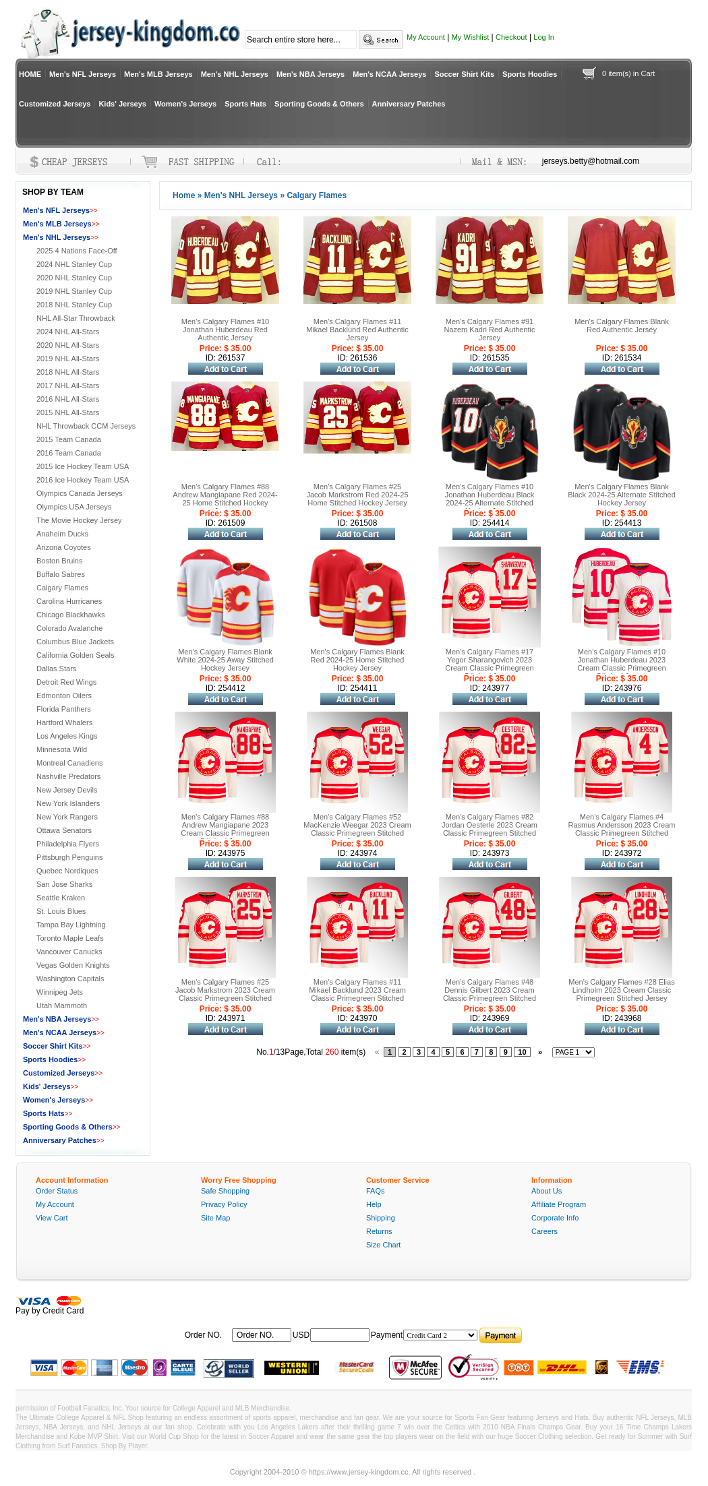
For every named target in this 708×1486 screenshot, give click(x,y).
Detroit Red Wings (66, 682)
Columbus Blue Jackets (75, 642)
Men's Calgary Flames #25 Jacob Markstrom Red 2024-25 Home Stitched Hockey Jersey (357, 495)
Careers (544, 1231)
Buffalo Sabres (60, 574)
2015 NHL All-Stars (67, 412)
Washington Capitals (70, 978)
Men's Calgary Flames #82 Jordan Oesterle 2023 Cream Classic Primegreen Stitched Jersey (489, 829)
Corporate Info (555, 1218)
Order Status (57, 1191)
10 (522, 1052)
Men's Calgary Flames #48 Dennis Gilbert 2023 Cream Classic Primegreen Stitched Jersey (489, 994)
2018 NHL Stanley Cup (74, 305)
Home (184, 195)
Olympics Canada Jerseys (79, 493)
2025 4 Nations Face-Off (76, 251)
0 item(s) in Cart (628, 73)
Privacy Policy (224, 1204)
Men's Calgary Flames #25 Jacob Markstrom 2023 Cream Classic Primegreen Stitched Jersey (225, 994)
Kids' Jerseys (122, 104)
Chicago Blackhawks (70, 615)
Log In (543, 37)
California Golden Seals (75, 655)
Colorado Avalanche (69, 628)
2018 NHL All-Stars (67, 372)
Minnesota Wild (61, 749)
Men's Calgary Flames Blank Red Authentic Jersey (621, 325)
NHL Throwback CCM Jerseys (86, 426)
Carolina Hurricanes (69, 601)
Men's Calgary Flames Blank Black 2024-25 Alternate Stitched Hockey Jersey (622, 495)
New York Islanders (68, 803)
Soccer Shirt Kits (464, 74)
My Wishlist (471, 37)
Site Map (215, 1218)
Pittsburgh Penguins (69, 857)
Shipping (380, 1218)
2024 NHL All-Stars (67, 332)
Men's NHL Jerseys (234, 74)
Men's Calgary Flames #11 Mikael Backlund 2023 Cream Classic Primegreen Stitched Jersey (357, 994)
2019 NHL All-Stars (67, 358)
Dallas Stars (56, 668)
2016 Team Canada (68, 453)
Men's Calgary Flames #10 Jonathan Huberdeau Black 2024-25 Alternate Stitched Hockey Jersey (490, 499)
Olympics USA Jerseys (73, 507)
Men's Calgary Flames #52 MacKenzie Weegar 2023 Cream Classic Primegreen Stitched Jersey (357, 829)
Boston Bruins (59, 561)
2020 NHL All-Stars (67, 345)
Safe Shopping (225, 1191)
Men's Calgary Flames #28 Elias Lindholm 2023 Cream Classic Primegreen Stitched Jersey (621, 990)
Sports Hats (245, 104)
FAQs (375, 1191)
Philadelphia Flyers (67, 844)
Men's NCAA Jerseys (389, 74)
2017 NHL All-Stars (67, 385)
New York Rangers (67, 817)
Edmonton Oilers (64, 695)
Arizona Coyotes (63, 547)
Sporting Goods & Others (319, 104)
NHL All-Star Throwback (75, 318)
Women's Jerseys (185, 104)
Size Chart (383, 1245)
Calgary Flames (62, 588)
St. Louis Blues (61, 911)
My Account (426, 37)
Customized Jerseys (54, 104)
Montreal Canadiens (69, 763)
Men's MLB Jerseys (158, 74)
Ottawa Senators (64, 830)
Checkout (511, 37)
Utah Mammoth (61, 1005)
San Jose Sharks (64, 884)
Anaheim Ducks (62, 534)
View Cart (51, 1218)
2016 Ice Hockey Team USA (82, 480)
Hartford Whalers (64, 722)
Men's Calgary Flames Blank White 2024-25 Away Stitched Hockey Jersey (225, 660)
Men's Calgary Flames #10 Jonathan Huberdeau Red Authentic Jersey (225, 329)
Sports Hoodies (529, 74)
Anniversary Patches (409, 104)
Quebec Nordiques (67, 871)
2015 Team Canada (68, 439)
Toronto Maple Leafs (70, 938)
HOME (30, 74)
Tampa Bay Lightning (71, 925)
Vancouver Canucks (69, 952)
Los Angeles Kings (67, 736)
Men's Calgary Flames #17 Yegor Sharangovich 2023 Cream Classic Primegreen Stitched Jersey (489, 664)
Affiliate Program (558, 1204)
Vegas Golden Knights (73, 965)
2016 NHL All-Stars (67, 399)
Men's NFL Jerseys (82, 74)
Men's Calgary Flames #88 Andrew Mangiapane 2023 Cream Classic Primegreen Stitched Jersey (225, 829)
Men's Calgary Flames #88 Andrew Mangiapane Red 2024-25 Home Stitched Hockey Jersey (225, 499)
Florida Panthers (63, 709)
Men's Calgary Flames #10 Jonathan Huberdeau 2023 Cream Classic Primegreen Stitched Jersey (621, 664)
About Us (546, 1191)
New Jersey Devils (66, 790)
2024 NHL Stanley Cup (74, 264)
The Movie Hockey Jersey (79, 520)
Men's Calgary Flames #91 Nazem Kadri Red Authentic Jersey (489, 329)
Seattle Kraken (60, 898)
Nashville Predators (68, 776)
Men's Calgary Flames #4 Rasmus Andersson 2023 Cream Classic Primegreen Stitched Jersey (622, 829)
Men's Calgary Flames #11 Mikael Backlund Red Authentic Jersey (357, 329)
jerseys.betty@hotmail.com (590, 161)
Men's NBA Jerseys (310, 74)
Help (374, 1204)
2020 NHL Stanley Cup (74, 278)
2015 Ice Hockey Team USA (82, 466)
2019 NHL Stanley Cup (74, 291)
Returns (379, 1231)
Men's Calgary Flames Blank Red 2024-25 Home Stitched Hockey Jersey (357, 660)
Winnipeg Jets (59, 992)
